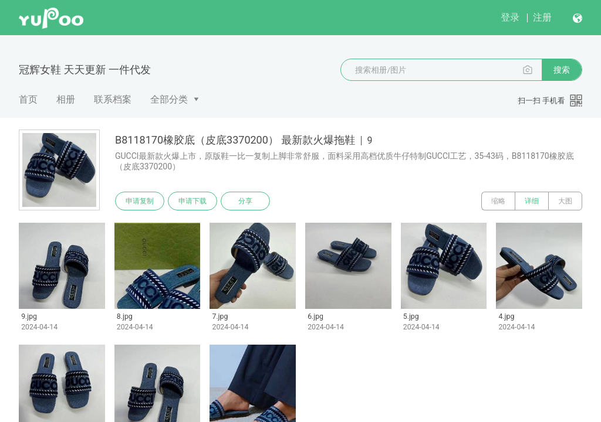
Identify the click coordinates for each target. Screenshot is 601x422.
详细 (532, 201)
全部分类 (169, 99)
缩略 (498, 201)
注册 (542, 17)
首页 (28, 99)
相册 (65, 99)
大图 (565, 201)
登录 (510, 17)
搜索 (561, 69)
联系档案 (112, 99)
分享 (245, 201)
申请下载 (192, 201)
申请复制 (140, 201)
